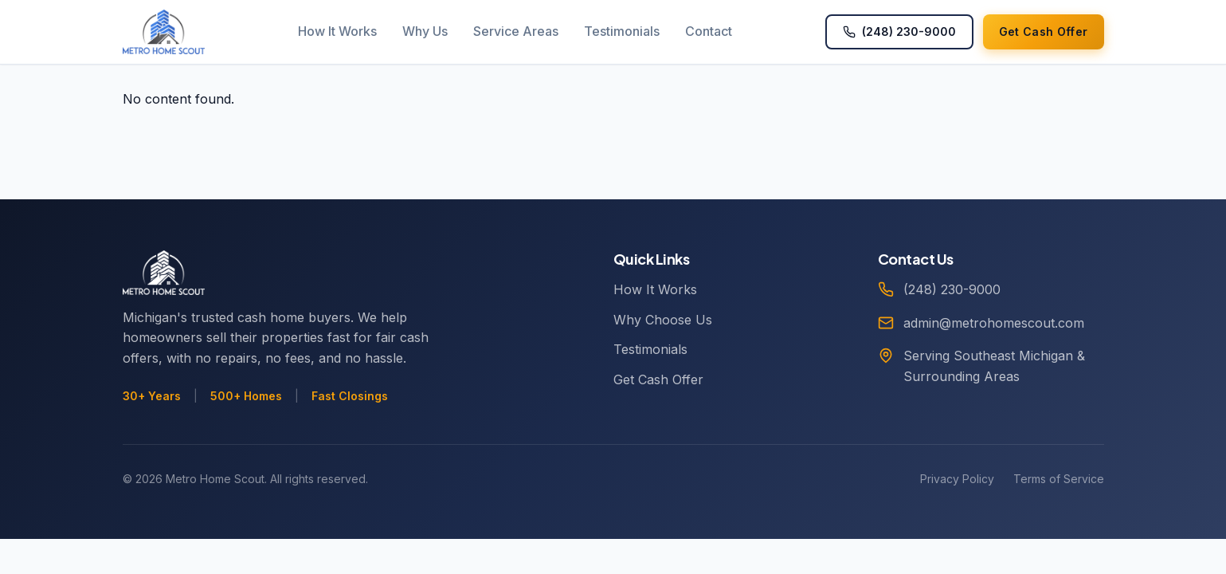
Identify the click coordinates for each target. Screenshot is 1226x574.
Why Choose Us (662, 320)
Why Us (425, 31)
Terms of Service (1058, 479)
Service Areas (515, 31)
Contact (708, 31)
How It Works (337, 31)
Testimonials (622, 31)
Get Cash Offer (658, 379)
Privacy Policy (957, 479)
